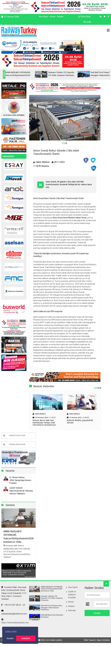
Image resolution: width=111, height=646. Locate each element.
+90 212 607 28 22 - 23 (13, 605)
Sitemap (72, 610)
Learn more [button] (11, 631)
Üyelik (87, 22)
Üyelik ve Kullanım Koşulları (72, 594)
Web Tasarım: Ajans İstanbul (97, 640)
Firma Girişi (84, 16)
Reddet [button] (10, 638)
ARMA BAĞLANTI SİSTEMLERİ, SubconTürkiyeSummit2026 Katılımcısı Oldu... (23, 75)
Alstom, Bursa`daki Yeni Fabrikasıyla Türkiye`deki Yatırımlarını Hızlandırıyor (45, 422)
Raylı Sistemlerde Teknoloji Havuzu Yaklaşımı (21, 492)
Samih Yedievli (16, 488)
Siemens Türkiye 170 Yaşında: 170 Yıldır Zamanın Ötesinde (52, 598)
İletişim (60, 16)
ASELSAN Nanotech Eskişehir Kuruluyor (52, 616)
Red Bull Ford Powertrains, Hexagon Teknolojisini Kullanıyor (51, 608)
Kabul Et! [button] (26, 638)
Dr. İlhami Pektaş (16, 477)
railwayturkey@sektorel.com (14, 612)
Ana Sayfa (43, 16)
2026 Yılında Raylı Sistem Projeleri (20, 481)
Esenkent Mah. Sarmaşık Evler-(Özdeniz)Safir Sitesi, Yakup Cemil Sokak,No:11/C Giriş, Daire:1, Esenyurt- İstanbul (13, 593)
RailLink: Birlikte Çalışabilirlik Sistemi (80, 421)
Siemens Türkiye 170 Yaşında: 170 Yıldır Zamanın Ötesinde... (67, 74)
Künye (52, 16)
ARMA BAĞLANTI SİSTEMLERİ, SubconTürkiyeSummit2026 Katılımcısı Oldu (18, 536)
